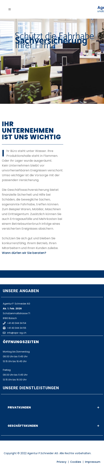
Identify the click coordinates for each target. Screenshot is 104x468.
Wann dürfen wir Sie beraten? (24, 253)
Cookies (75, 462)
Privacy (61, 462)
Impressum (92, 462)
